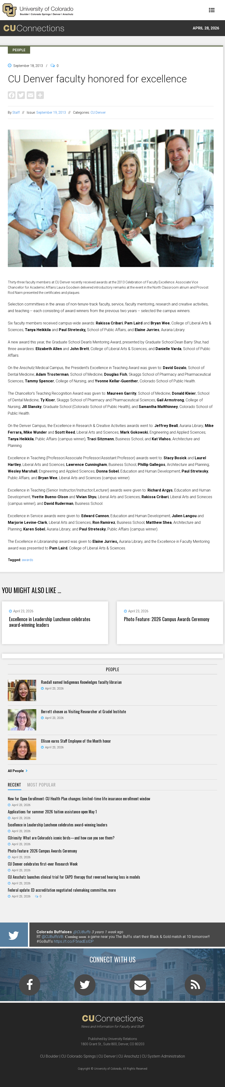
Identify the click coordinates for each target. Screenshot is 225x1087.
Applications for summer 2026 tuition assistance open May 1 (52, 812)
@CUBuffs (81, 932)
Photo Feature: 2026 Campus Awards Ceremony (166, 619)
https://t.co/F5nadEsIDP (74, 941)
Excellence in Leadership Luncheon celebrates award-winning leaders (49, 621)
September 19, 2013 (51, 112)
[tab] (14, 785)
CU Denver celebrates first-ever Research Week (43, 864)
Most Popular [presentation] (41, 785)
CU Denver (98, 112)
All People (16, 771)
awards (27, 560)
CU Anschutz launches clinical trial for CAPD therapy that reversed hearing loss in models (74, 877)
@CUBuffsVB (52, 936)
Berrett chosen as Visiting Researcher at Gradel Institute (83, 711)
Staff (16, 112)
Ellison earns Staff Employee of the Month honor (76, 741)
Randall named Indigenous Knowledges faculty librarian (81, 682)
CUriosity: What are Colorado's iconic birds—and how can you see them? (61, 838)
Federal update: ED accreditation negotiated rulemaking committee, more (62, 890)
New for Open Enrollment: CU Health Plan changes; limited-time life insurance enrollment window (79, 798)
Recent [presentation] (14, 785)
